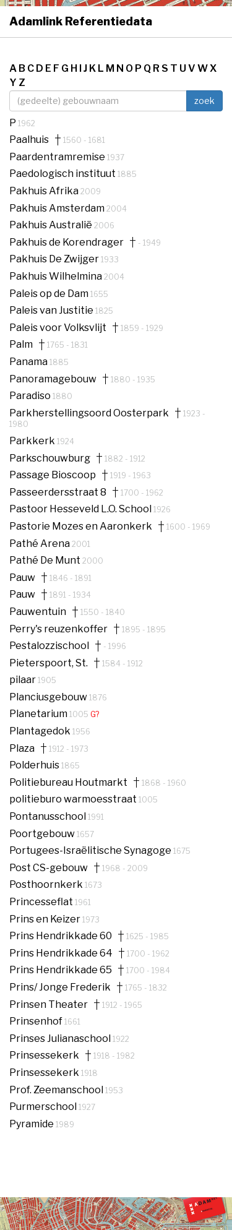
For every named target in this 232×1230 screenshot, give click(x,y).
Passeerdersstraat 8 (57, 492)
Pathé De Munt (45, 560)
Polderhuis (35, 765)
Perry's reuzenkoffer (58, 629)
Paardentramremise (58, 157)
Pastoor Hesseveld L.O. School (81, 509)
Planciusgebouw (49, 697)
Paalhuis (29, 139)
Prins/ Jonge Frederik (60, 987)
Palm (21, 344)
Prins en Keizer (45, 919)
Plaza (22, 748)
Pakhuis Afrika (44, 191)
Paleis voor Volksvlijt (57, 327)
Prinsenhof (36, 1021)
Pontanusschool (48, 816)
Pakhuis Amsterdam (57, 208)
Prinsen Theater (48, 1004)
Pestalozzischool (49, 646)
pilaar (23, 680)
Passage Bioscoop (52, 475)
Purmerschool (44, 1106)
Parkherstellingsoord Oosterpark (89, 413)
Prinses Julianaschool (61, 1038)
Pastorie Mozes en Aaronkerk (80, 526)
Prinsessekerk (44, 1055)
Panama (29, 362)
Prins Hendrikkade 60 (60, 936)
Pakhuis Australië (51, 225)
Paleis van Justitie (52, 310)
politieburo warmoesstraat (74, 799)
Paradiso (31, 396)
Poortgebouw (43, 834)
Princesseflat (42, 902)
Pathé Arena (40, 543)
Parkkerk (33, 441)
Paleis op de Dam (49, 293)
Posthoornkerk (47, 884)
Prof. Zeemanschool (57, 1090)
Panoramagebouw (53, 379)
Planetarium (39, 714)
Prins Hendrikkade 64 (61, 953)
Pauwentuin (37, 611)
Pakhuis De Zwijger (55, 259)
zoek (204, 100)
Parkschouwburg (49, 458)
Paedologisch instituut (63, 173)
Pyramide (32, 1124)
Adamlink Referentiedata (80, 21)
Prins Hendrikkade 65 (60, 970)
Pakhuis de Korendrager (66, 242)
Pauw (22, 577)
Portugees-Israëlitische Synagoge (91, 850)
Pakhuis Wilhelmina (56, 276)
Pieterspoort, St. (48, 663)
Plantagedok (40, 731)
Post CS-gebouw (48, 868)
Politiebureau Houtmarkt (68, 782)
